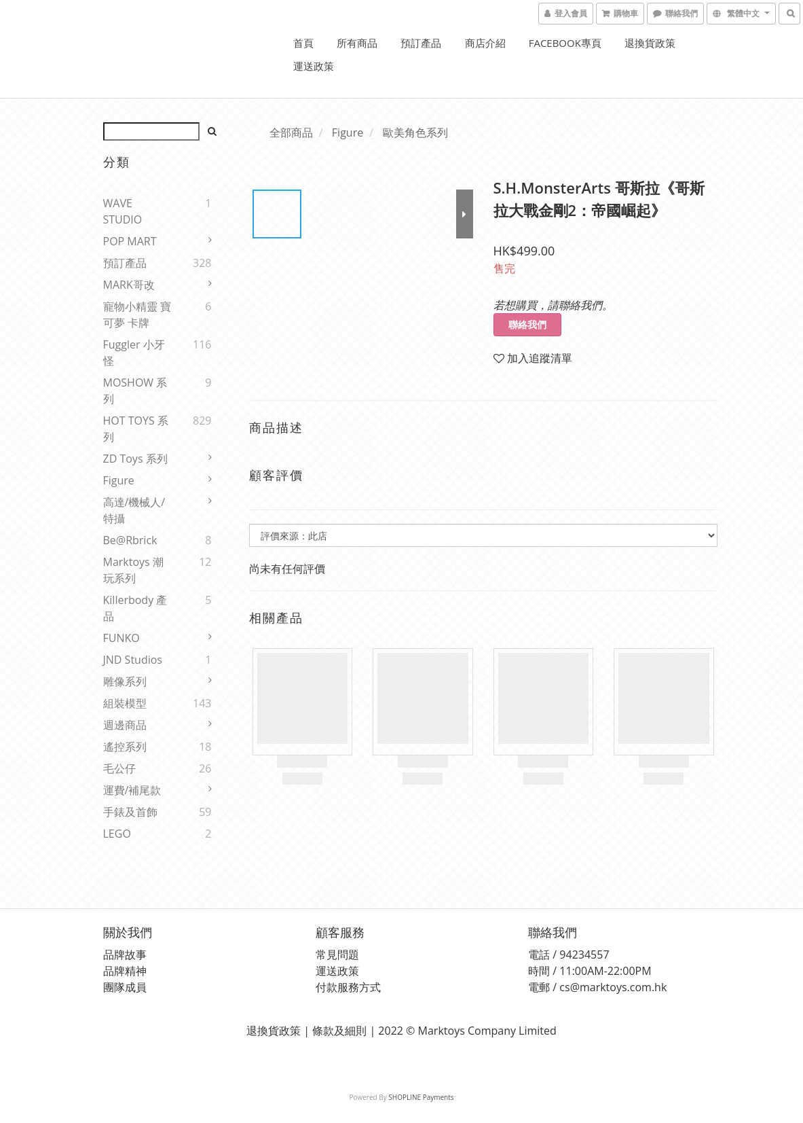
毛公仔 (119, 768)
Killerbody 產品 (135, 608)
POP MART (130, 241)
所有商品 (357, 43)
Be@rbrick (130, 540)
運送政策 (313, 66)
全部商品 (291, 132)
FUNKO (121, 637)
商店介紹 (485, 43)
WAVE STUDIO (123, 211)
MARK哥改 (129, 284)
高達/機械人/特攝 (134, 510)
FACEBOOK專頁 (565, 43)
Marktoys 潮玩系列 (133, 570)
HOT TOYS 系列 (135, 428)
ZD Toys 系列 (135, 458)
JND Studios (132, 659)
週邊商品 (125, 724)
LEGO (117, 833)
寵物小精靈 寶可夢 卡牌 (137, 314)
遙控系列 (125, 746)
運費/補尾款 (132, 790)
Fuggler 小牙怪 (134, 352)
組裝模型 (125, 703)
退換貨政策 (649, 43)
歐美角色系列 (415, 132)
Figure (118, 480)
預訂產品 (420, 43)
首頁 (303, 43)
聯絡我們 (527, 324)
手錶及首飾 (130, 811)
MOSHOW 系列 (135, 390)
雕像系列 (125, 681)
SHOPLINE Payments (420, 1097)
